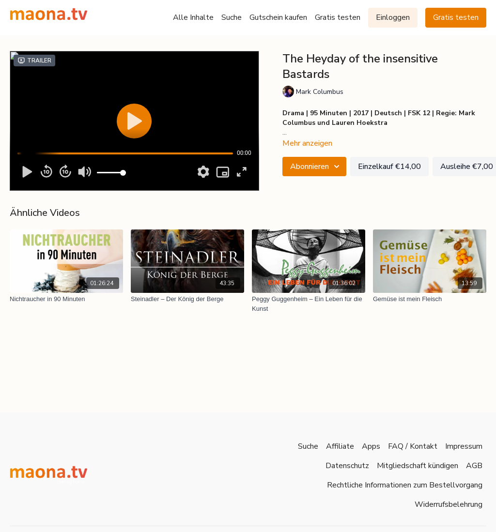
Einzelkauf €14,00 (389, 166)
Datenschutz (347, 465)
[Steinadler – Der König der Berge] (187, 299)
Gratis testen (337, 17)
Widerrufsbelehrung (448, 504)
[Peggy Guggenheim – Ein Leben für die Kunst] (308, 303)
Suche (231, 17)
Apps (371, 446)
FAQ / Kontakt (412, 446)
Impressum (463, 446)
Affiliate (340, 446)
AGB (474, 465)
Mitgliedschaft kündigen (417, 465)
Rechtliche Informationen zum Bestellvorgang (404, 485)
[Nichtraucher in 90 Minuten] (66, 299)
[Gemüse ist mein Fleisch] (429, 299)
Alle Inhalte (193, 17)
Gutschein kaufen (278, 17)
